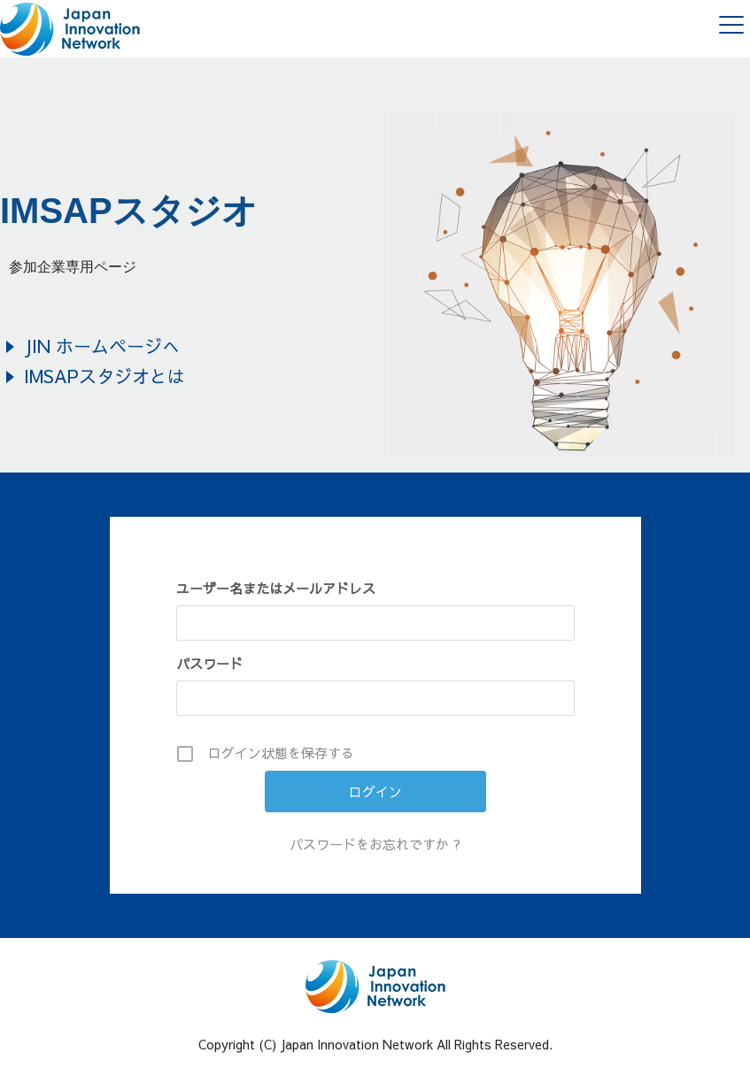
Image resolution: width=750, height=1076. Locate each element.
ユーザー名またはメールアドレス (275, 588)
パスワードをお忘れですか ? (375, 843)
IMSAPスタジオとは (104, 376)
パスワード (209, 663)
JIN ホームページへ (102, 345)
